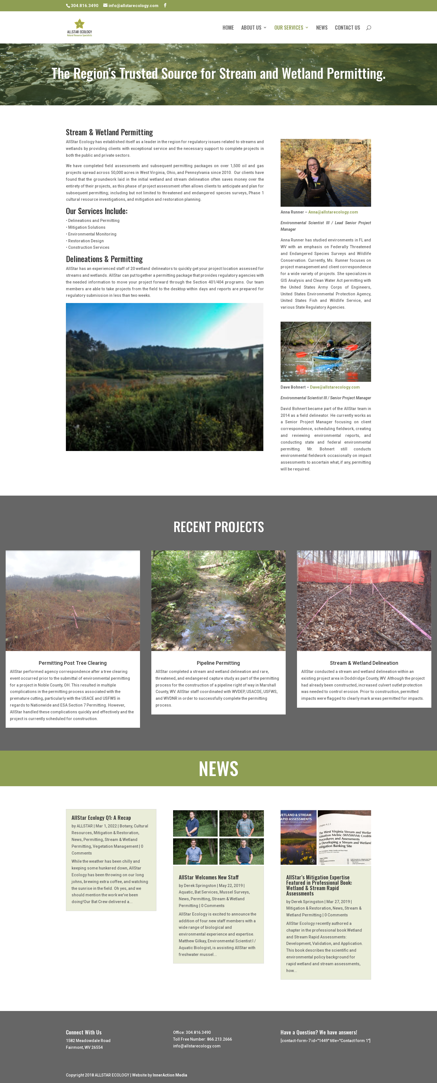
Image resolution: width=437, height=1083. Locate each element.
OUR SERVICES (288, 28)
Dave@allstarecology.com (335, 387)
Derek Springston (200, 885)
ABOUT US (251, 28)
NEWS (322, 28)
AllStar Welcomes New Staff (209, 877)
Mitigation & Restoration (116, 833)
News (77, 839)
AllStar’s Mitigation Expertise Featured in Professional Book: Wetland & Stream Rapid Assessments (319, 885)
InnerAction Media (170, 1075)
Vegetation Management (115, 846)
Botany (126, 826)
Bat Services (206, 892)
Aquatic (186, 892)
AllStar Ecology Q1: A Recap (101, 817)
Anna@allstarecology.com (333, 212)
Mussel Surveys (234, 892)
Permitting (93, 839)
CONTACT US (347, 28)
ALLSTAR (85, 826)
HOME (228, 28)
